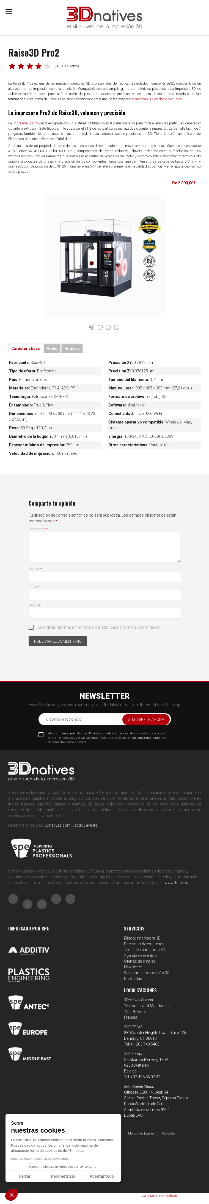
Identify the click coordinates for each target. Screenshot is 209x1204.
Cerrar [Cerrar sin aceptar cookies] (25, 1176)
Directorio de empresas (144, 944)
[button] (11, 1194)
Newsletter (133, 967)
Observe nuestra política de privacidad (39, 1159)
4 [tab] (116, 327)
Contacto (168, 1133)
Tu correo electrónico (62, 719)
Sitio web (35, 605)
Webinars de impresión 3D (146, 973)
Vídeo (52, 348)
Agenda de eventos (140, 955)
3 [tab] (108, 327)
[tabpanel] (104, 256)
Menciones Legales (141, 1133)
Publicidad (133, 978)
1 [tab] (91, 327)
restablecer (168, 1195)
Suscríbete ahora (146, 719)
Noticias (72, 348)
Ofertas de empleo (140, 961)
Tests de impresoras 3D (144, 949)
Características (25, 348)
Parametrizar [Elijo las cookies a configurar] (63, 1176)
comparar (149, 1195)
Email (34, 587)
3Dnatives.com (58, 825)
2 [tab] (100, 327)
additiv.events (85, 825)
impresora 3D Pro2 (26, 123)
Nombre (35, 569)
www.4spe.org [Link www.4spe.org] (176, 882)
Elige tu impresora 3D (142, 938)
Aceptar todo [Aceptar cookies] (102, 1176)
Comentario (38, 529)
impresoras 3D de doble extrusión (156, 99)
